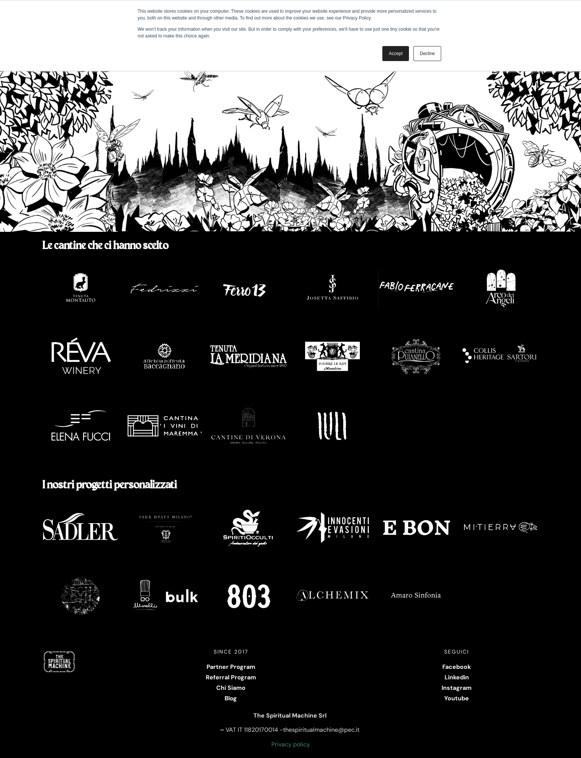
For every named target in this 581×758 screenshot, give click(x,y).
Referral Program (231, 677)
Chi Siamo (231, 688)
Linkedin (457, 677)
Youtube (456, 698)
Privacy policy (290, 744)
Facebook (456, 667)
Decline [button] (427, 53)
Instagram (457, 688)
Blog (231, 698)
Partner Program (231, 667)
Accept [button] (396, 53)
